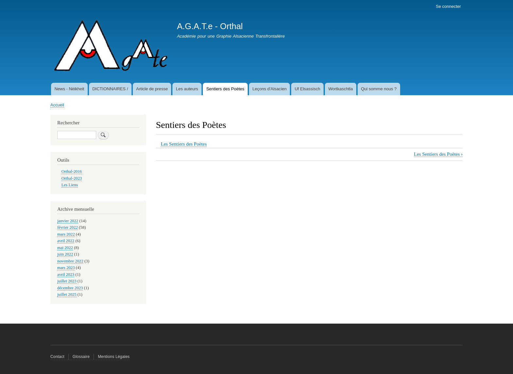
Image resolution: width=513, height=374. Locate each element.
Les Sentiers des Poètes (183, 144)
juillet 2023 (67, 281)
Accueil (57, 104)
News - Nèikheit (69, 88)
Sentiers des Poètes (225, 88)
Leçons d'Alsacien (270, 88)
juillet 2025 (67, 294)
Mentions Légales (114, 356)
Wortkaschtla (340, 88)
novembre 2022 (70, 261)
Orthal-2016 (72, 171)
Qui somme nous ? (379, 88)
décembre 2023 (70, 288)
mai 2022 (65, 247)
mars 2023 (66, 267)
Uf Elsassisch (307, 88)
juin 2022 (65, 254)
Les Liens (70, 185)
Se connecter (448, 6)
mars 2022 (66, 234)
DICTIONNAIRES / (110, 88)
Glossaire (81, 356)
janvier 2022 (67, 221)
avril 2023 (65, 274)
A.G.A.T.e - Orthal (210, 26)
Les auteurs (187, 88)
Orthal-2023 (72, 178)
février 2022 (67, 227)
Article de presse (152, 88)
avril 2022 (65, 241)
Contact (57, 356)
